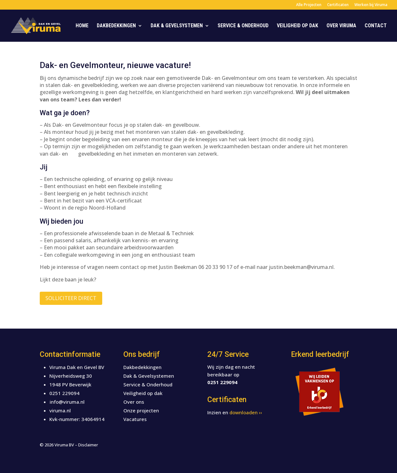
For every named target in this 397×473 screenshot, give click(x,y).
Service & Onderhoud (243, 26)
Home (82, 26)
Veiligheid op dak (297, 26)
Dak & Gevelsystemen (177, 26)
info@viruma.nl (67, 402)
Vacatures (135, 419)
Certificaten (338, 5)
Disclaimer (88, 445)
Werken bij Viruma (370, 5)
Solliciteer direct (70, 298)
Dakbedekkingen (116, 26)
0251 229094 (64, 393)
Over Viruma (341, 26)
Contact (376, 26)
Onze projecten (141, 410)
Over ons (133, 402)
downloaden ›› (245, 412)
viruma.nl (60, 410)
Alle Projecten (308, 5)
